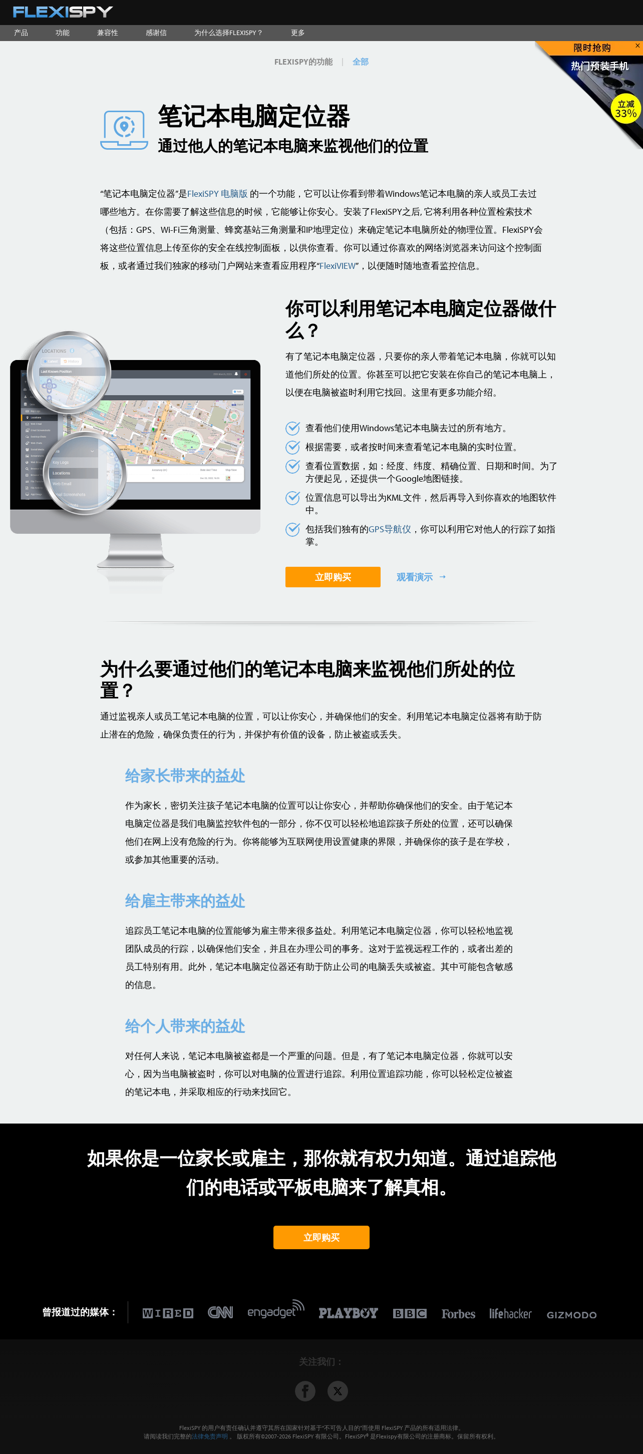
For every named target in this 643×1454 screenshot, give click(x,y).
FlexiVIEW (337, 265)
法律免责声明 (210, 1436)
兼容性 (107, 32)
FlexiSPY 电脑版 (217, 193)
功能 (63, 32)
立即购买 (333, 577)
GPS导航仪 (390, 529)
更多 (298, 32)
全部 (361, 62)
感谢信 (156, 32)
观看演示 (416, 577)
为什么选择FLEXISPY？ (228, 32)
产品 (21, 32)
